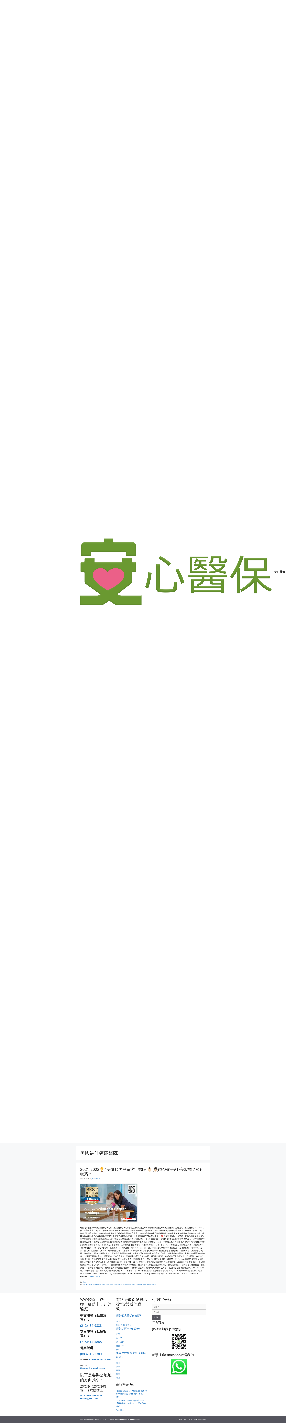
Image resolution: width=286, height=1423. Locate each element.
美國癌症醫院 (151, 1284)
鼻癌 (118, 1370)
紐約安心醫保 (87, 1284)
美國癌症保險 (141, 1284)
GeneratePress (135, 1419)
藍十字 (119, 1338)
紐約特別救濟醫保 (123, 1325)
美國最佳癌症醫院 (129, 1284)
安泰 (118, 1349)
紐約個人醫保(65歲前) (129, 1315)
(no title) (119, 1410)
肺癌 (118, 1378)
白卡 (118, 1321)
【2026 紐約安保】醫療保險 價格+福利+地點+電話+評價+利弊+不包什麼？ (131, 1394)
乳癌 (118, 1374)
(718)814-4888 (91, 1341)
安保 (118, 1334)
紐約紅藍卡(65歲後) (128, 1328)
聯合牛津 (120, 1345)
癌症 (84, 1282)
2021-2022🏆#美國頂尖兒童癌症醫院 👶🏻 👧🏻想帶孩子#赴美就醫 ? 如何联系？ (142, 1172)
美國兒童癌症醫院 (99, 1284)
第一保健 (120, 1342)
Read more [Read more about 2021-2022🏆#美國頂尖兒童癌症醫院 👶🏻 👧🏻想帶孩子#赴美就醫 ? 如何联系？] (95, 1276)
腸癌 (118, 1366)
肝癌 (118, 1362)
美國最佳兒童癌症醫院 (114, 1284)
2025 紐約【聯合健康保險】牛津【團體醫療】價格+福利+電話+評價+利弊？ (131, 1403)
